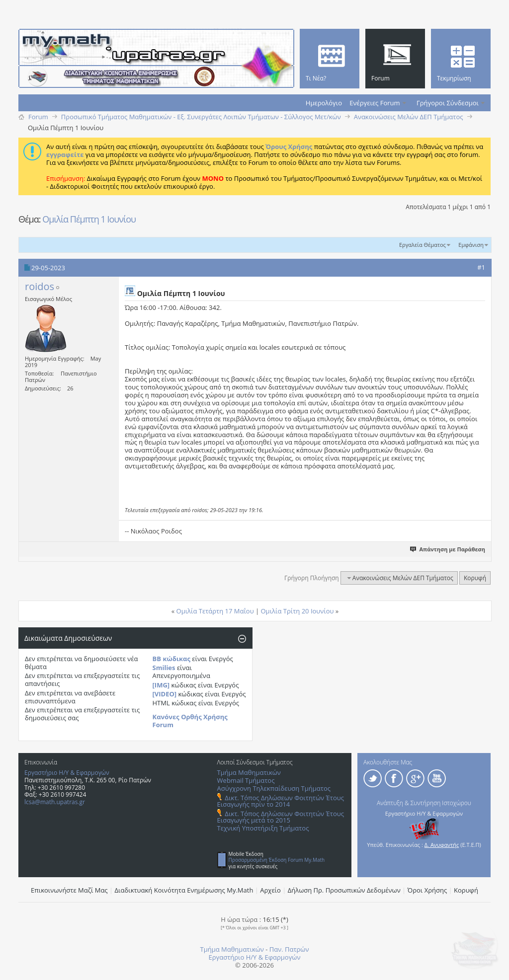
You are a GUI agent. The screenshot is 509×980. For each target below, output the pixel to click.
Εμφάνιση (471, 244)
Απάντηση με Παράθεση (448, 549)
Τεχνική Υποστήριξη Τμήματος (263, 828)
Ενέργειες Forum (374, 102)
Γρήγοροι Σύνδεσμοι (448, 102)
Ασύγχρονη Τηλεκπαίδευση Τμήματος (274, 788)
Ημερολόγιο (324, 102)
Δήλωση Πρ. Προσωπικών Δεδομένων (344, 890)
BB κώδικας (171, 658)
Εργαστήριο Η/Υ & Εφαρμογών (66, 772)
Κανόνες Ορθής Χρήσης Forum (190, 720)
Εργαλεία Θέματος (422, 244)
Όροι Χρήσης (427, 890)
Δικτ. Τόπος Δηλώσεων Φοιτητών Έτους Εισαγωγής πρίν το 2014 (280, 801)
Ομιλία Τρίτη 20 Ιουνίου (297, 610)
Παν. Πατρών (289, 949)
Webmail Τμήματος (246, 780)
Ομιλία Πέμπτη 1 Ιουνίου (89, 219)
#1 (481, 267)
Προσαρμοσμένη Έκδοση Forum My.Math (277, 859)
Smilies (164, 667)
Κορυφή (475, 578)
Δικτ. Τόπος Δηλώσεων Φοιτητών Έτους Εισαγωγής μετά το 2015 (280, 817)
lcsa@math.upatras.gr (54, 802)
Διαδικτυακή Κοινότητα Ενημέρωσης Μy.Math (184, 890)
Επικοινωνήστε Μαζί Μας (69, 890)
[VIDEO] (165, 693)
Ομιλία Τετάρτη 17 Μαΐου (215, 610)
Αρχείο (270, 890)
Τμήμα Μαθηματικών (249, 772)
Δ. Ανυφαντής (441, 844)
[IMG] (161, 684)
